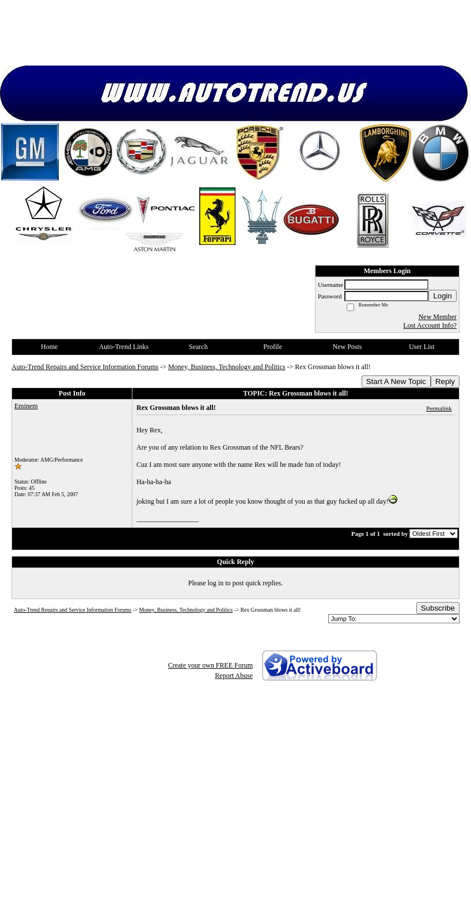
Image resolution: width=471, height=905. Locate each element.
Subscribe (438, 608)
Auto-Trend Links (124, 347)
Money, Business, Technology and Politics (226, 367)
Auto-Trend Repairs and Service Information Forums (85, 367)
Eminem (26, 406)
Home (49, 347)
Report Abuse (234, 676)
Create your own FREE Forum (210, 665)
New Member (438, 317)
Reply (445, 381)
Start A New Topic (396, 381)
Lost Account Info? (430, 325)
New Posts (347, 347)
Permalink (438, 408)
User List (421, 347)
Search (198, 347)
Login (442, 296)
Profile (272, 347)
